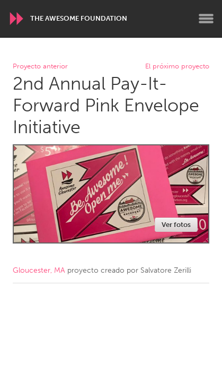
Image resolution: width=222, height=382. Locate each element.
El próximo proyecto (177, 66)
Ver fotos (176, 225)
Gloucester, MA (39, 270)
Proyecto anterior (40, 66)
